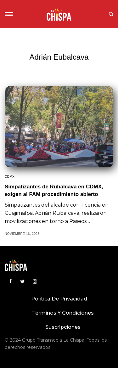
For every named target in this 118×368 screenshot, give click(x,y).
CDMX (9, 176)
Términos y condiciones (63, 313)
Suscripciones (63, 327)
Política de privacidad (59, 299)
